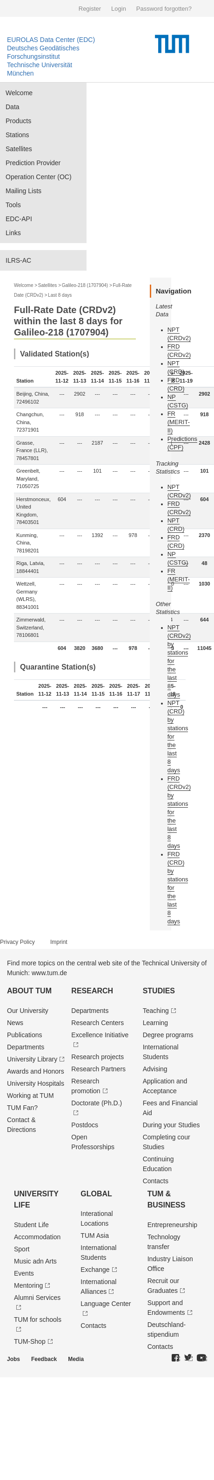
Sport (21, 1249)
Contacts (155, 1181)
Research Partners (98, 1069)
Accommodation (37, 1237)
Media (76, 1359)
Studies (159, 991)
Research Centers (97, 1022)
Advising (155, 1069)
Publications (24, 1035)
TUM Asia (94, 1235)
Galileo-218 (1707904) (85, 285)
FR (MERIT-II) (178, 422)
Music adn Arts (35, 1261)
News (15, 1022)
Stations (17, 135)
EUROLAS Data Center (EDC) (51, 39)
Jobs (13, 1359)
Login (118, 8)
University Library (32, 1059)
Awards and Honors (35, 1071)
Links (13, 233)
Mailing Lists (23, 191)
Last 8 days (60, 295)
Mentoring (28, 1285)
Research (92, 991)
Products (18, 121)
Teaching (156, 1010)
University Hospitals (35, 1083)
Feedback (44, 1359)
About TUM (29, 991)
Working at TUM (30, 1095)
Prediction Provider (33, 163)
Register (90, 8)
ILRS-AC (18, 260)
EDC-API (19, 219)
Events (24, 1273)
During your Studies (171, 1125)
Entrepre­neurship (172, 1225)
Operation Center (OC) (39, 177)
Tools (13, 205)
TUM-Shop (30, 1341)
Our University (27, 1010)
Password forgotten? (164, 8)
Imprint (58, 942)
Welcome (19, 93)
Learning (155, 1022)
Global (96, 1194)
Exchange (94, 1269)
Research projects (97, 1057)
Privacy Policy (17, 942)
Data (13, 107)
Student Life (31, 1225)
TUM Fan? (22, 1107)
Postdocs (84, 1125)
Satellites (19, 149)
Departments (25, 1047)
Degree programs (168, 1035)
